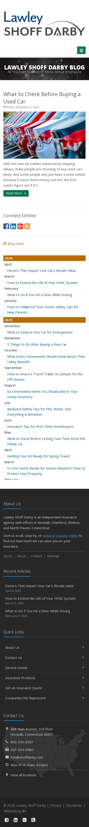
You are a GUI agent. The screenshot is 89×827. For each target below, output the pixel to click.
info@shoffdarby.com (27, 757)
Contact (36, 556)
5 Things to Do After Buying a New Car (37, 344)
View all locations (24, 775)
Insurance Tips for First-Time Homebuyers (40, 426)
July (7, 403)
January (10, 300)
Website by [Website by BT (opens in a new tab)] (15, 811)
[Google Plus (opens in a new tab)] (20, 226)
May (7, 432)
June (7, 420)
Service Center (44, 667)
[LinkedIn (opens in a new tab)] (13, 226)
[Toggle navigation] (81, 50)
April (8, 264)
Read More (16, 193)
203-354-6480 (22, 749)
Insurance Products (44, 678)
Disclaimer (74, 805)
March (9, 276)
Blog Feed (13, 243)
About (21, 556)
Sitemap (53, 556)
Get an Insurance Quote (44, 688)
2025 (8, 320)
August (10, 385)
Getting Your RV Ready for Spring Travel (38, 456)
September (13, 368)
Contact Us (44, 657)
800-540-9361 (22, 742)
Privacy (55, 805)
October (10, 350)
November (12, 338)
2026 (8, 258)
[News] (27, 226)
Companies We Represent (44, 698)
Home (7, 556)
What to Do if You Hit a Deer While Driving (39, 294)
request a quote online (60, 535)
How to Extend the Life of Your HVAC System (42, 282)
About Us (44, 647)
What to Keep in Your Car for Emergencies (40, 332)
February (11, 288)
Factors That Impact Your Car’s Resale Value (41, 270)
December (12, 326)
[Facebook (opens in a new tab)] (6, 226)
